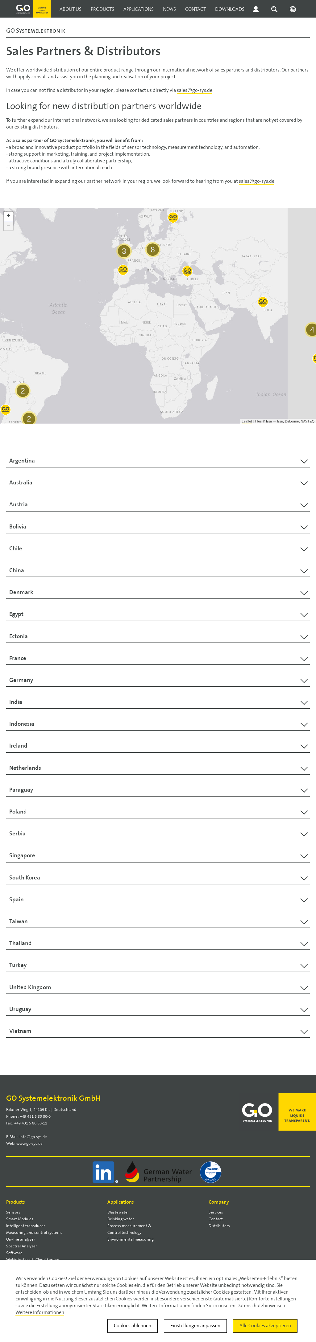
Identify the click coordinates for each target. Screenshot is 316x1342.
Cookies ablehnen (132, 1326)
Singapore (22, 855)
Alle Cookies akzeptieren (265, 1326)
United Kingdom (30, 987)
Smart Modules (19, 1219)
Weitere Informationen (39, 1312)
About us (70, 9)
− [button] (8, 225)
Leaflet (247, 421)
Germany (21, 680)
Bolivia (17, 526)
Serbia (17, 833)
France (17, 658)
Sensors (13, 1212)
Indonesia (21, 723)
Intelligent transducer (25, 1225)
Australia (20, 482)
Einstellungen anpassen (195, 1326)
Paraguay (21, 789)
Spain (16, 899)
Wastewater (118, 1212)
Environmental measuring (130, 1239)
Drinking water (120, 1219)
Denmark (21, 592)
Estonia (18, 636)
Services (216, 1212)
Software (14, 1252)
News (169, 9)
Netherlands (25, 768)
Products (102, 9)
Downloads (229, 9)
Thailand (20, 943)
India (15, 702)
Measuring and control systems (34, 1232)
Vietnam (20, 1031)
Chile (15, 548)
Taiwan (18, 921)
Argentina (22, 460)
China (16, 570)
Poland (18, 811)
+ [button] (8, 216)
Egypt (16, 614)
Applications (138, 9)
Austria (18, 504)
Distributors (219, 1225)
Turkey (18, 965)
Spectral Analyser (21, 1246)
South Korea (24, 877)
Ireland (18, 745)
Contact (195, 9)
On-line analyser (20, 1239)
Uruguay (20, 1009)
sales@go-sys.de (194, 90)
